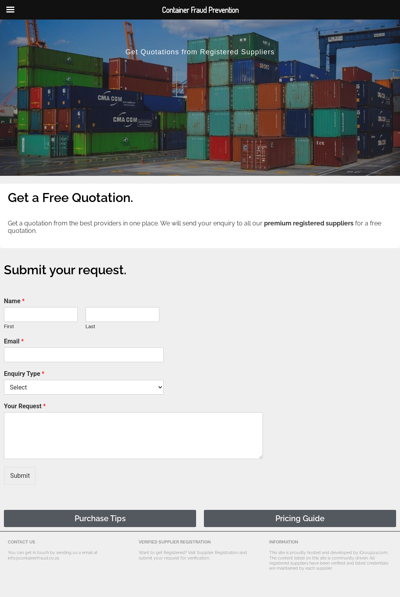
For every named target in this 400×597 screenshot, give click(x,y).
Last (90, 326)
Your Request (25, 406)
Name (14, 301)
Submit (20, 475)
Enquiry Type (24, 373)
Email (14, 341)
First (9, 326)
